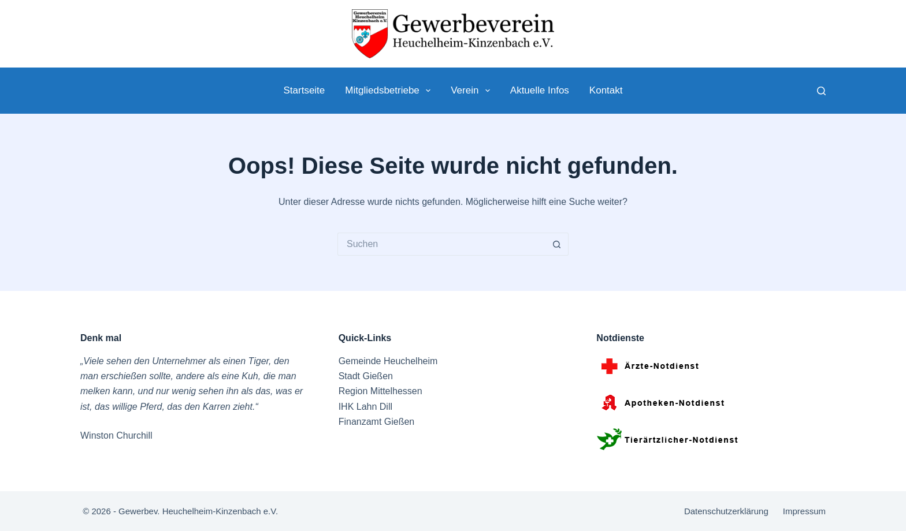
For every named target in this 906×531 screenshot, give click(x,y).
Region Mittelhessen (380, 391)
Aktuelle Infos (539, 90)
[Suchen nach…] (441, 244)
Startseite (304, 90)
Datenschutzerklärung (726, 511)
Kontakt (606, 90)
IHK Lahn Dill (365, 407)
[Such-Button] (557, 244)
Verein (473, 91)
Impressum (804, 511)
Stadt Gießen (366, 376)
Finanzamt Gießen (377, 422)
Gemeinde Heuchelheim (388, 361)
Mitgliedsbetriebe (390, 91)
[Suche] (821, 91)
